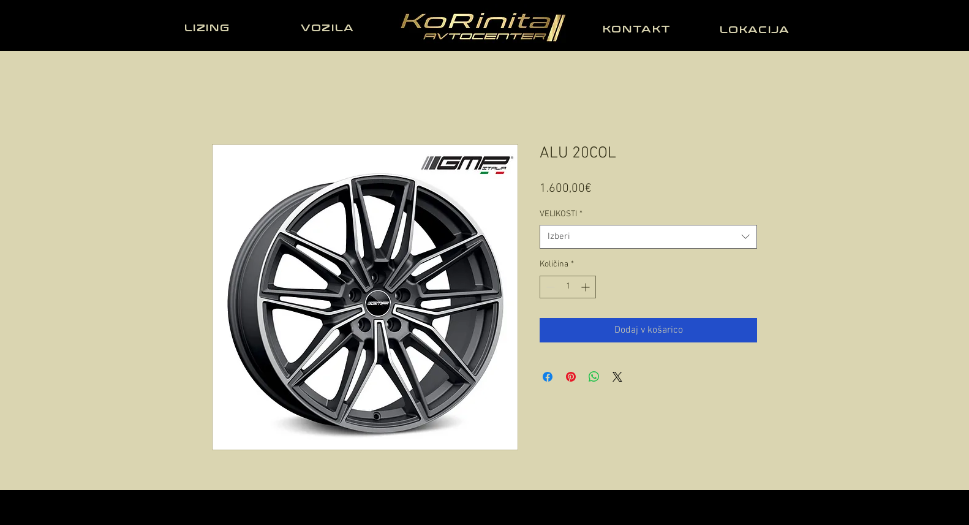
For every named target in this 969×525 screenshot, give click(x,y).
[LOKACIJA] (755, 29)
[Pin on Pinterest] (571, 376)
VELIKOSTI (561, 214)
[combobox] (648, 237)
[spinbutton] (568, 287)
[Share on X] (617, 376)
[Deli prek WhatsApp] (594, 376)
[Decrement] (549, 287)
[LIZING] (208, 27)
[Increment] (586, 287)
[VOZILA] (328, 27)
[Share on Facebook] (547, 376)
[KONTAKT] (638, 29)
